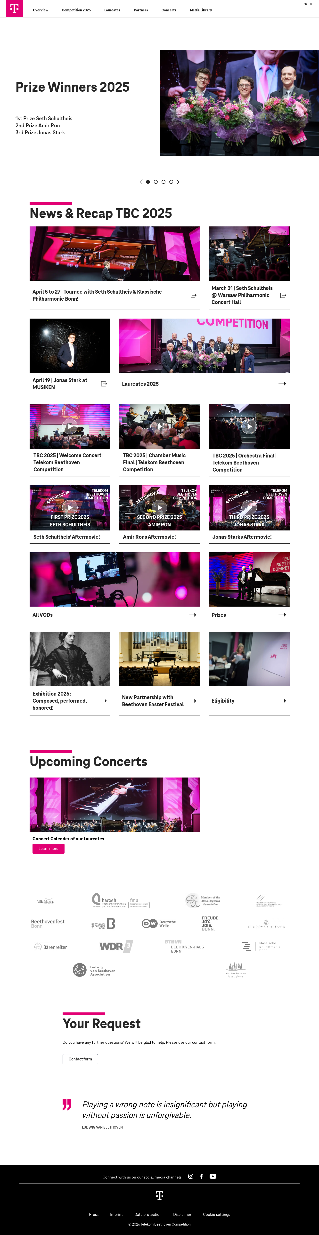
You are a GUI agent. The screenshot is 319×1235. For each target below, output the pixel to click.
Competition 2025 (76, 10)
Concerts (169, 10)
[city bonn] (210, 925)
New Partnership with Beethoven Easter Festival (153, 702)
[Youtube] (213, 1176)
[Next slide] (178, 181)
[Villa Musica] (46, 902)
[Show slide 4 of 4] (171, 182)
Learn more (48, 850)
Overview (40, 10)
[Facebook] (201, 1176)
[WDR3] (116, 948)
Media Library (201, 10)
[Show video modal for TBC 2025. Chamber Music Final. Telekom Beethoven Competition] (159, 428)
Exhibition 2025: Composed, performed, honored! (60, 702)
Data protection (148, 1214)
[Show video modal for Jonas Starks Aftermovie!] (249, 509)
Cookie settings (216, 1214)
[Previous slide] (141, 181)
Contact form (80, 1060)
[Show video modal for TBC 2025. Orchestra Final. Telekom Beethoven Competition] (249, 428)
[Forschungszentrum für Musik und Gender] (121, 902)
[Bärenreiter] (51, 948)
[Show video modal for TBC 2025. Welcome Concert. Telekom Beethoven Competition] (70, 428)
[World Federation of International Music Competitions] (269, 902)
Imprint (116, 1214)
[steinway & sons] (267, 925)
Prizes (219, 616)
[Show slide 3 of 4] (163, 182)
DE (311, 4)
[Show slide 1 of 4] (148, 182)
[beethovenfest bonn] (47, 925)
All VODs (43, 616)
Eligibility (223, 702)
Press (93, 1214)
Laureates (112, 10)
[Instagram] (190, 1176)
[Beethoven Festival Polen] (94, 971)
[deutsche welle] (159, 925)
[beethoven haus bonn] (184, 948)
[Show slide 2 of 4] (156, 182)
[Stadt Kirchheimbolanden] (236, 971)
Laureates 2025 (140, 385)
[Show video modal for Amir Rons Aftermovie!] (159, 509)
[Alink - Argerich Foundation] (202, 902)
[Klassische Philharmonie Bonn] (260, 948)
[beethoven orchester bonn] (103, 925)
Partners (141, 10)
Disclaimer (182, 1214)
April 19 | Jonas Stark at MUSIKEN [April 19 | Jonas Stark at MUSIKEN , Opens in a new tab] (60, 385)
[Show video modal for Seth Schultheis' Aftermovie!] (70, 509)
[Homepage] (160, 1195)
